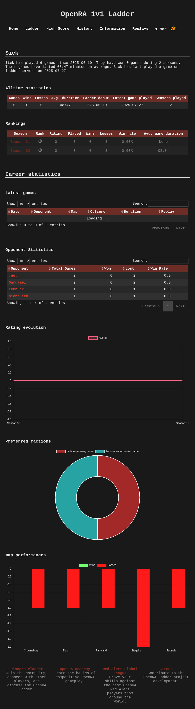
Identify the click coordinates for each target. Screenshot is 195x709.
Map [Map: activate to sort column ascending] (74, 212)
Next (180, 228)
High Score (57, 29)
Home (13, 29)
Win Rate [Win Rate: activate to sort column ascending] (159, 269)
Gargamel (17, 283)
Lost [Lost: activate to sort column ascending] (129, 269)
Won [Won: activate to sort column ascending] (107, 269)
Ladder (32, 29)
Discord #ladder (27, 669)
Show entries (27, 204)
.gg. (13, 276)
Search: (160, 204)
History (85, 29)
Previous (160, 228)
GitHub (166, 669)
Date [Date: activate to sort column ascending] (15, 212)
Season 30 (20, 151)
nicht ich (18, 296)
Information (112, 29)
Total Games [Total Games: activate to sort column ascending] (64, 269)
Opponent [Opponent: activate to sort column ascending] (42, 212)
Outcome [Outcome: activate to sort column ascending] (97, 212)
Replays (140, 29)
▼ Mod (161, 29)
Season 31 (20, 142)
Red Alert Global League (120, 671)
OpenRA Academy (75, 669)
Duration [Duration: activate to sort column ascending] (132, 212)
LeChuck (16, 289)
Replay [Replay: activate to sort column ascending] (167, 212)
